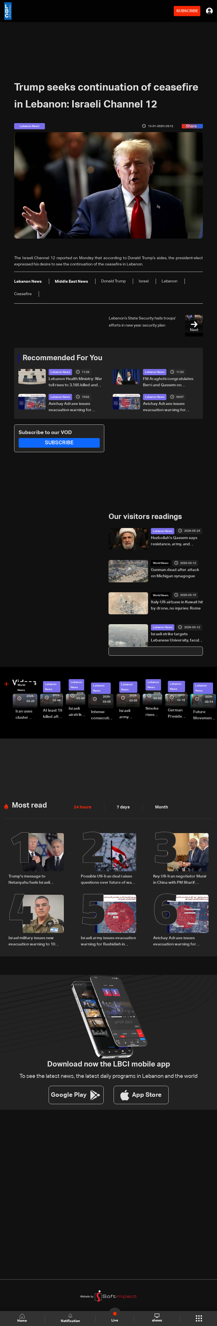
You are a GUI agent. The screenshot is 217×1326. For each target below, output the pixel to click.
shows (157, 1318)
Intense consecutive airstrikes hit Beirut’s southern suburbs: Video (102, 715)
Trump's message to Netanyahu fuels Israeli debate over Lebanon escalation (29, 879)
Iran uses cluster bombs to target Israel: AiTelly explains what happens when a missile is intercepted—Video (26, 714)
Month (159, 807)
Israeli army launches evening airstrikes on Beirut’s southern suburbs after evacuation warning (129, 714)
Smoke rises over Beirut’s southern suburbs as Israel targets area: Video (154, 712)
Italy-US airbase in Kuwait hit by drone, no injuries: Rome (177, 605)
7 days (122, 807)
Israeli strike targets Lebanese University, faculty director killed (177, 637)
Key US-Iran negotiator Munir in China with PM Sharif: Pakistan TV (180, 879)
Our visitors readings (145, 517)
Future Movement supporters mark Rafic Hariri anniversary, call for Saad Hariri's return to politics (204, 715)
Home (22, 1318)
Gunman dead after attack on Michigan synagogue (175, 573)
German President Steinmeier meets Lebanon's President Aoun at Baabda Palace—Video (178, 713)
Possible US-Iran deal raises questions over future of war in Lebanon (107, 879)
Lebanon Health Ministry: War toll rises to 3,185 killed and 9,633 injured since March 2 (75, 382)
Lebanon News (60, 372)
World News (160, 562)
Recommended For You (62, 358)
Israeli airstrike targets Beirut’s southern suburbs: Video (77, 712)
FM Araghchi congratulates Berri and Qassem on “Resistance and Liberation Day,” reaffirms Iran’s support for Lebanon (170, 382)
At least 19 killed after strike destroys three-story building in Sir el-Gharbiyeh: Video (53, 714)
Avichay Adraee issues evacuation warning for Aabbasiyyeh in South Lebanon (70, 407)
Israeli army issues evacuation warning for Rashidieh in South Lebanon (108, 941)
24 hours (82, 807)
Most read (29, 805)
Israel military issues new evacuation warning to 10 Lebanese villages (31, 941)
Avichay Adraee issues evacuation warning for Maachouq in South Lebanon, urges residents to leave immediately (170, 407)
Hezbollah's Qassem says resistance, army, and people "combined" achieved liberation (174, 541)
